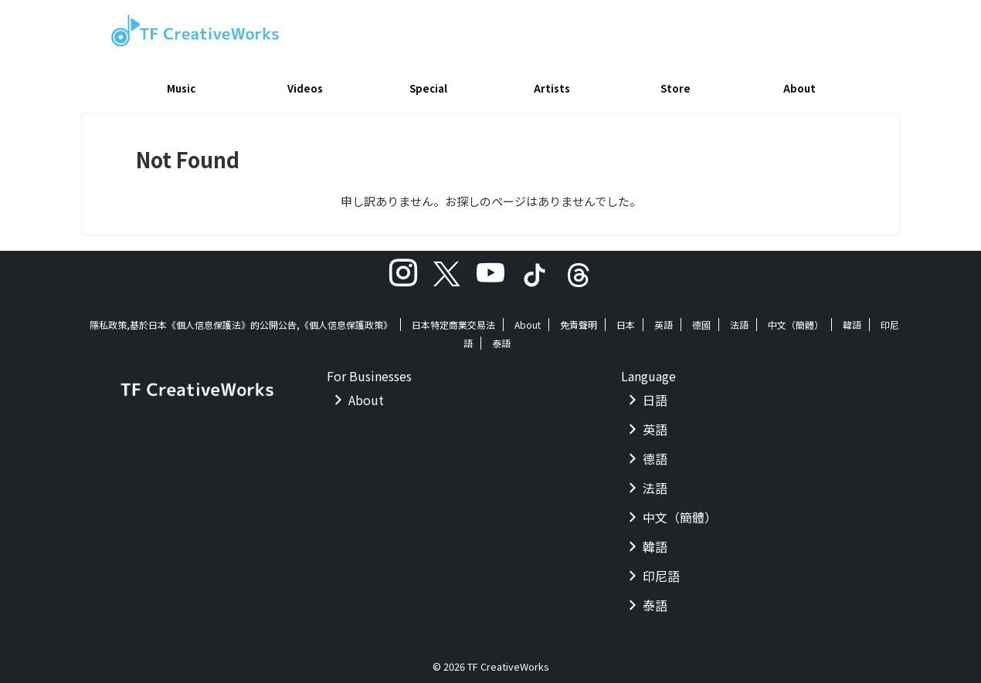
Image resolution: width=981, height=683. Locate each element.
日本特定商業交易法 (453, 319)
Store (675, 88)
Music (181, 88)
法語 (739, 319)
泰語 (501, 337)
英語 (663, 319)
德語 (655, 453)
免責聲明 (578, 319)
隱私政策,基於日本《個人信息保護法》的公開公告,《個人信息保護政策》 (241, 319)
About (799, 88)
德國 (701, 319)
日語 (655, 394)
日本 (625, 319)
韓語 (852, 319)
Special (428, 88)
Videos (305, 88)
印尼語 (661, 570)
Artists (552, 88)
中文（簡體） (795, 319)
